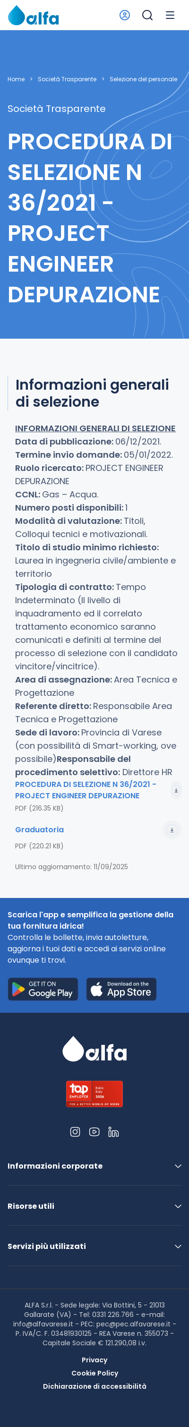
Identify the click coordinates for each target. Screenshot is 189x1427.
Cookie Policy (94, 1373)
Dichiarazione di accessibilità (94, 1386)
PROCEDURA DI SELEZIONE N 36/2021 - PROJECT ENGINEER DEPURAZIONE (98, 790)
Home (16, 79)
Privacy (94, 1360)
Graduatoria (98, 829)
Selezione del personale (143, 79)
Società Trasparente (67, 79)
